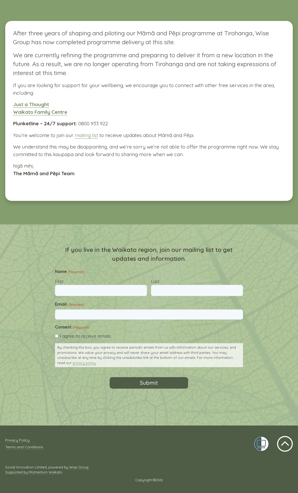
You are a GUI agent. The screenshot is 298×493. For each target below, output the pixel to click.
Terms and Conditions (24, 447)
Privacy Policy (17, 440)
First (59, 281)
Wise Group (79, 467)
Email (69, 304)
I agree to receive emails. (85, 336)
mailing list (86, 135)
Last (155, 281)
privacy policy (84, 363)
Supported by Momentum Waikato (33, 472)
